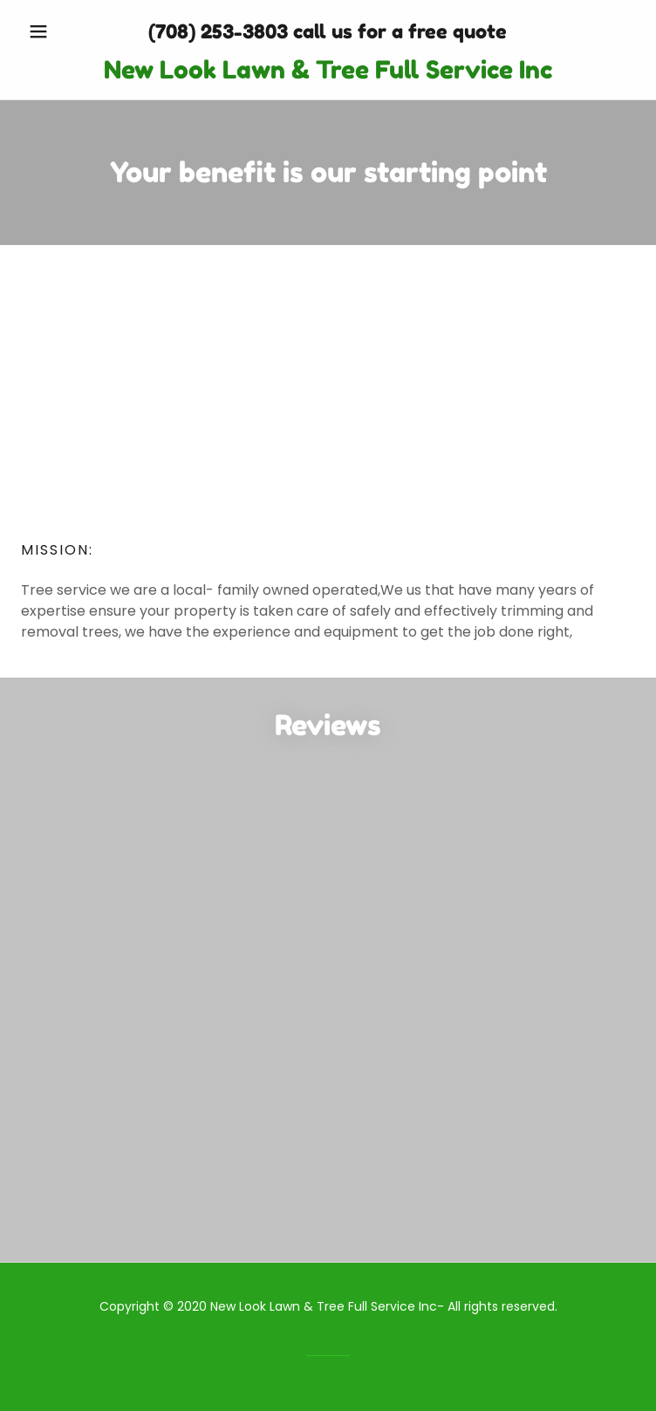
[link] (328, 70)
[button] (67, 31)
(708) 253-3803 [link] (218, 31)
